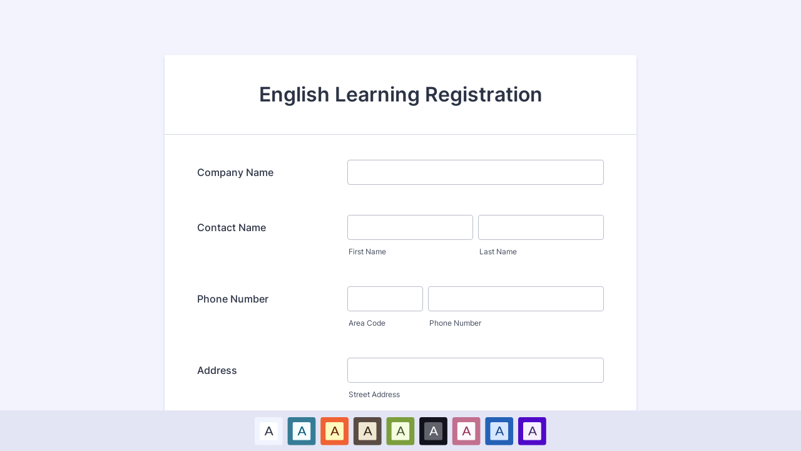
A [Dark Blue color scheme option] (499, 430)
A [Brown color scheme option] (367, 430)
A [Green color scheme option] (400, 430)
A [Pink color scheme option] (466, 430)
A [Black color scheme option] (433, 430)
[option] (269, 431)
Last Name (498, 251)
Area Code (367, 323)
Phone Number (232, 299)
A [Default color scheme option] (268, 430)
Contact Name (231, 227)
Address (217, 370)
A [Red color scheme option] (334, 430)
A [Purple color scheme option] (532, 430)
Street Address (374, 394)
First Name (367, 251)
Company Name (235, 172)
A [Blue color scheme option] (301, 430)
